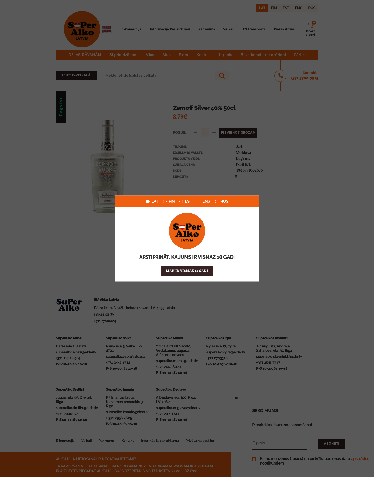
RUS (221, 201)
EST (185, 201)
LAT (152, 201)
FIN (169, 201)
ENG (203, 201)
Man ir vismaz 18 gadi (187, 271)
